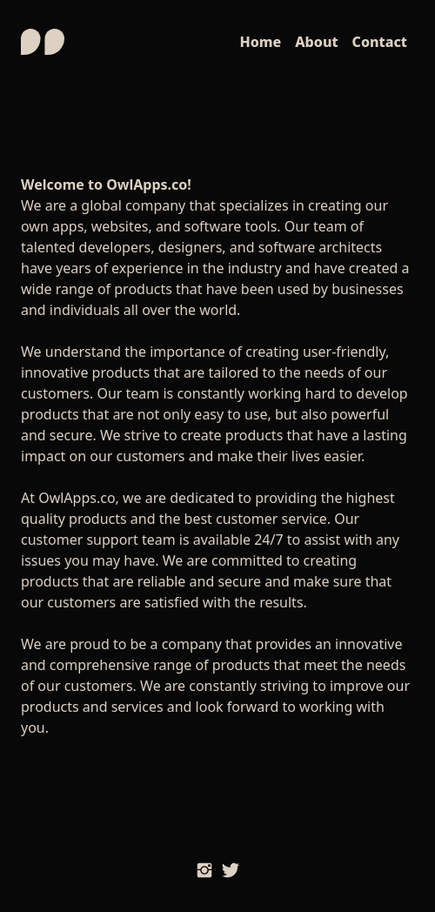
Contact (379, 41)
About (316, 41)
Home (260, 41)
